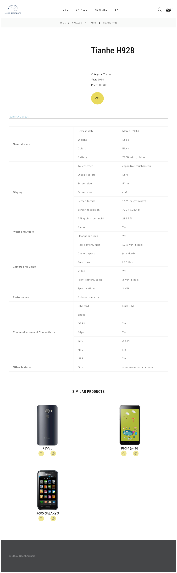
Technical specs (19, 116)
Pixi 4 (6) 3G (129, 448)
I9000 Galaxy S (47, 513)
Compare (101, 9)
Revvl (47, 448)
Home (64, 9)
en (117, 9)
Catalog (81, 9)
